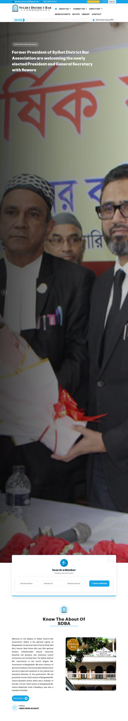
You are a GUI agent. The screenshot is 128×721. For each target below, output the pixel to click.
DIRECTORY (94, 9)
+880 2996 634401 (50, 1)
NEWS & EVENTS (62, 14)
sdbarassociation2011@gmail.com (26, 1)
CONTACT (96, 14)
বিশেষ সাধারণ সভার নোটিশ (104, 20)
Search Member (99, 583)
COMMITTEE (79, 9)
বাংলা (105, 2)
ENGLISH (112, 2)
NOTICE (76, 14)
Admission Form (93, 2)
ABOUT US (64, 9)
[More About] (20, 698)
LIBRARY (86, 14)
